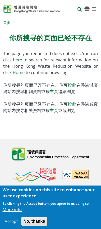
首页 (7, 22)
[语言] (87, 9)
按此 (72, 85)
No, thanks (34, 224)
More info (12, 212)
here (18, 60)
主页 (54, 110)
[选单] (94, 9)
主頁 (54, 91)
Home (19, 72)
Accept (11, 224)
